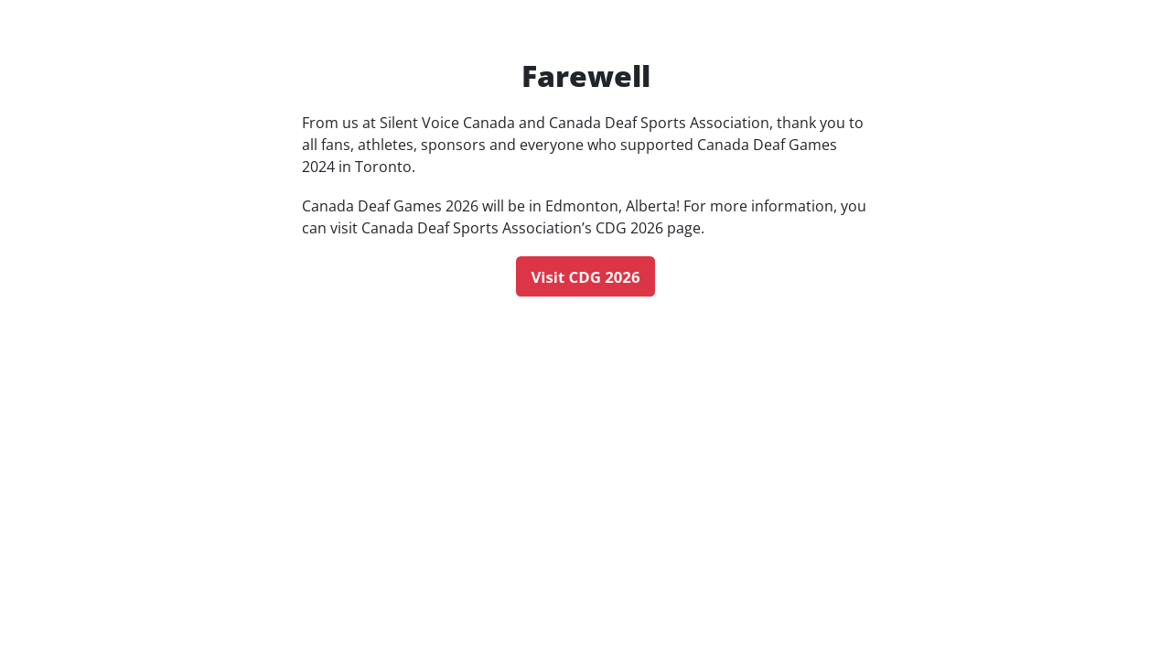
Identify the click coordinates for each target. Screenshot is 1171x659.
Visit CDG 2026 (585, 276)
